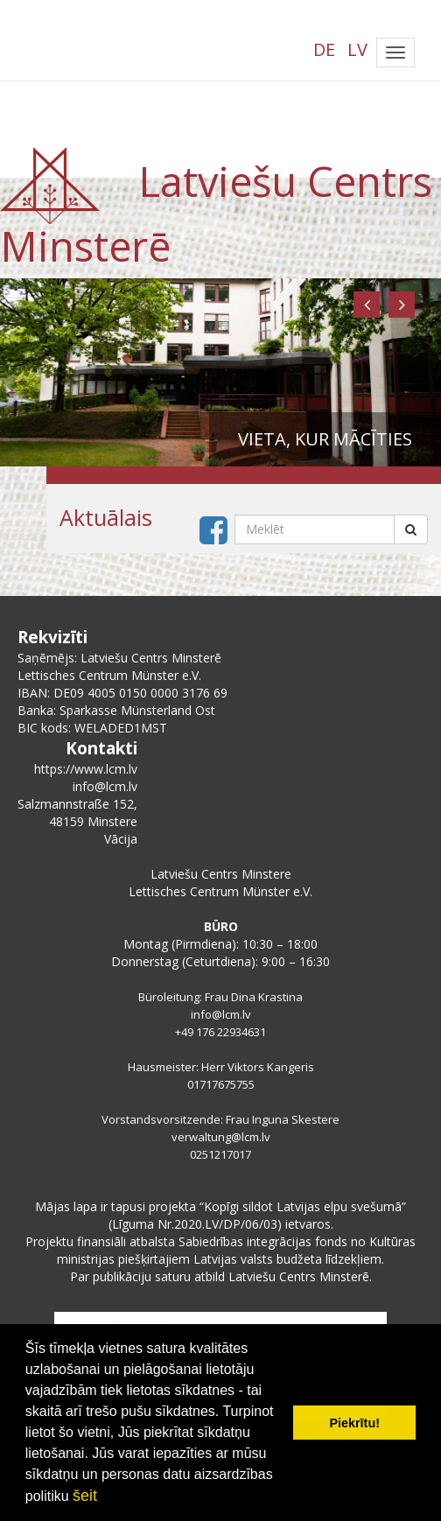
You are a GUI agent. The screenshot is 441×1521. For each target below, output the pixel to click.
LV (357, 49)
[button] (367, 304)
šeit (85, 1495)
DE (324, 49)
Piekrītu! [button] (354, 1423)
